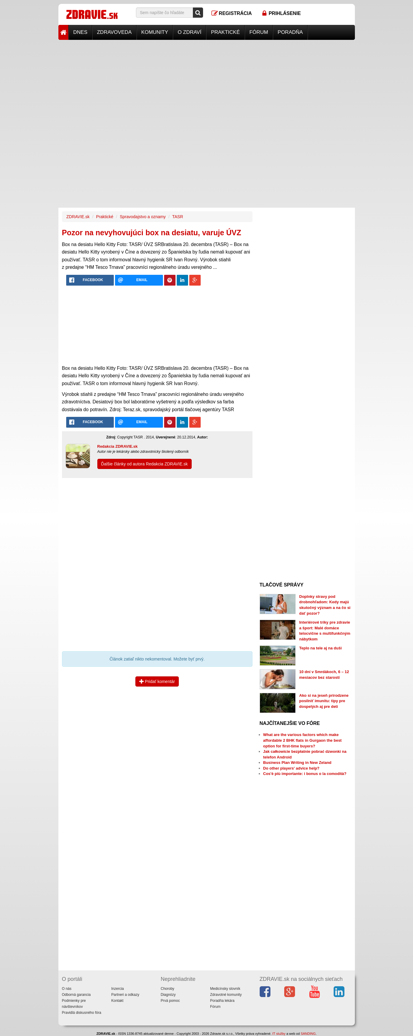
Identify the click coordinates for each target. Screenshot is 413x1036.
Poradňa (290, 32)
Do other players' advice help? (291, 768)
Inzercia (117, 989)
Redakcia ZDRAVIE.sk (117, 446)
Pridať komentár (157, 681)
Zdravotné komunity (226, 995)
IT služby (278, 1033)
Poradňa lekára (222, 1001)
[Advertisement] (206, 82)
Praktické (225, 32)
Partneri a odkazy (125, 995)
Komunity (154, 32)
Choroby (167, 989)
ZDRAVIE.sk (78, 216)
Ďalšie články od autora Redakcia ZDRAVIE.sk (144, 464)
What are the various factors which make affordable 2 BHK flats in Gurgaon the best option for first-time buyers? (302, 740)
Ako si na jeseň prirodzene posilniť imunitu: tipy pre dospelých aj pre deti (324, 701)
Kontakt (117, 1001)
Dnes (80, 32)
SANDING (308, 1033)
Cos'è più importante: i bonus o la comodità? (305, 773)
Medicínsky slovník (225, 989)
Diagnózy (168, 995)
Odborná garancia (76, 995)
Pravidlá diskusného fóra (81, 1013)
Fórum (258, 32)
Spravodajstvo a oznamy (143, 216)
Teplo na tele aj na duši (320, 648)
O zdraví (189, 32)
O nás (67, 989)
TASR (177, 216)
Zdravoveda (114, 32)
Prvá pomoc (170, 1001)
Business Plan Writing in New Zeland (297, 762)
